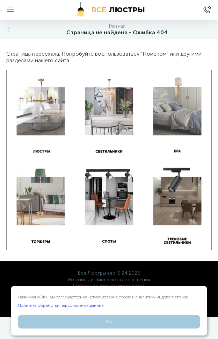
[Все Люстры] (109, 10)
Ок (109, 321)
